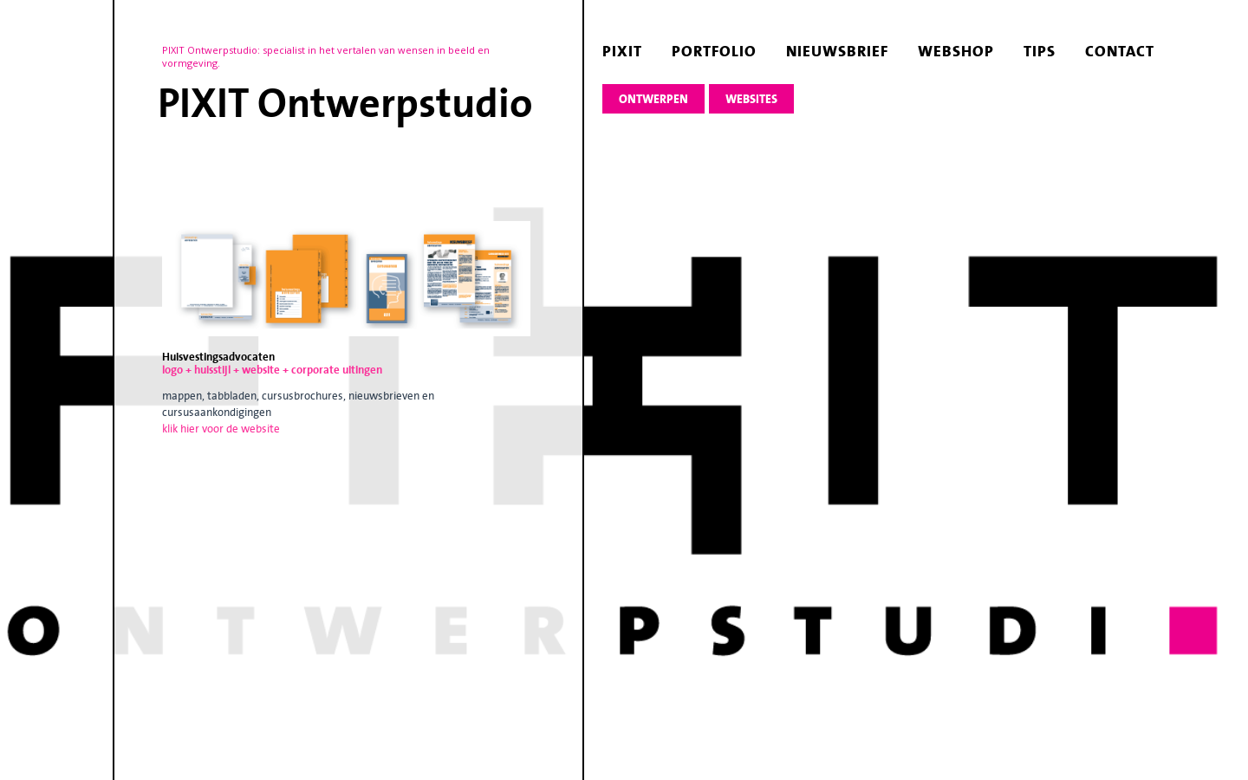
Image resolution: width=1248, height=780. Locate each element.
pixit (622, 51)
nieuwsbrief (837, 51)
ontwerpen (653, 99)
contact (1119, 51)
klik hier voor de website (221, 428)
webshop (956, 51)
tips (1040, 51)
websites (751, 99)
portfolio (714, 51)
